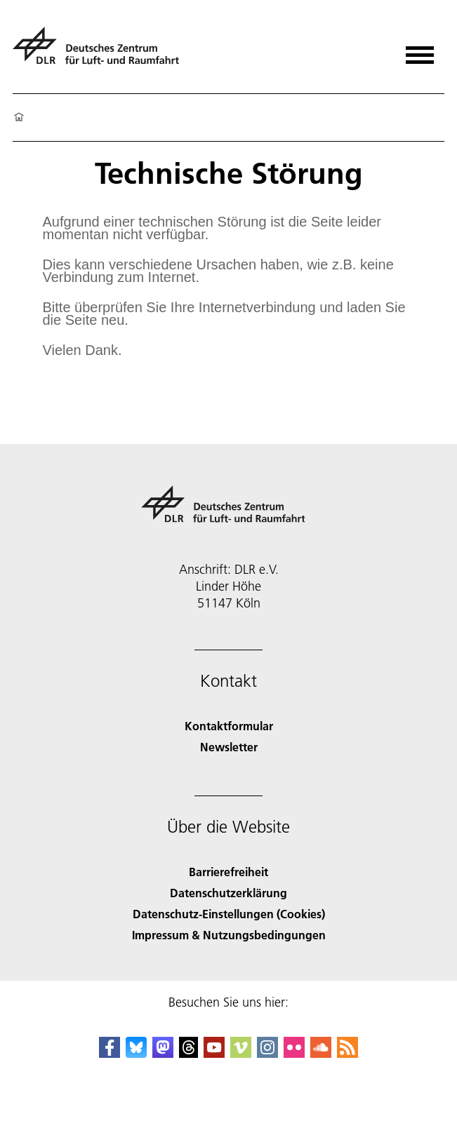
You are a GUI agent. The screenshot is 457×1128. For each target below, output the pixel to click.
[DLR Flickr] (294, 1053)
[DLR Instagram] (267, 1053)
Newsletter (229, 746)
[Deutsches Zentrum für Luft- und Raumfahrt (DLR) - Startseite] (101, 51)
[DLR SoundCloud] (320, 1053)
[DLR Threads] (189, 1053)
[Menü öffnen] (419, 50)
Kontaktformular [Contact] (229, 725)
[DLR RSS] (347, 1053)
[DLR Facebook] (109, 1053)
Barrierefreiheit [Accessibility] (228, 871)
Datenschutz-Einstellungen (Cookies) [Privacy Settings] (229, 913)
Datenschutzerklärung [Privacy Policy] (228, 892)
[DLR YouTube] (214, 1053)
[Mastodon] (162, 1053)
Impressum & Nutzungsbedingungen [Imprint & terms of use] (229, 934)
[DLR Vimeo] (240, 1053)
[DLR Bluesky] (136, 1053)
